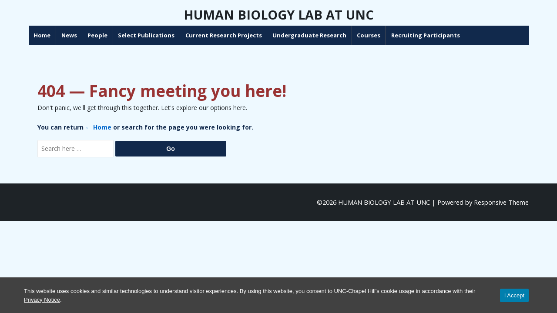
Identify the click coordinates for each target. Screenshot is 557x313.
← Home (98, 127)
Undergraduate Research (341, 35)
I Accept (514, 295)
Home (73, 35)
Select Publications (177, 35)
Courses (400, 35)
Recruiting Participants (456, 35)
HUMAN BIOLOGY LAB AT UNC (279, 14)
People (128, 35)
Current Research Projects (254, 35)
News (100, 35)
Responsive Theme (501, 202)
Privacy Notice (42, 299)
